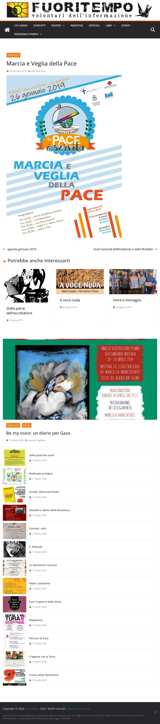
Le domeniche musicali (43, 565)
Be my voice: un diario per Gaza (38, 433)
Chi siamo (21, 25)
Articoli (94, 25)
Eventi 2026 (13, 425)
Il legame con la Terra (42, 656)
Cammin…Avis (37, 528)
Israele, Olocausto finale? (44, 491)
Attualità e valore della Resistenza (49, 510)
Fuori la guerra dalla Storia (45, 601)
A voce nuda (70, 300)
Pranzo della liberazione (43, 675)
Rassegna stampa (26, 34)
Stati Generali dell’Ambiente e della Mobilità (125, 249)
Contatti (39, 25)
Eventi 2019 (13, 55)
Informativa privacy (78, 708)
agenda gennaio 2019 (19, 249)
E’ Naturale (35, 546)
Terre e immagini (127, 300)
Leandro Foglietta (36, 440)
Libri (109, 25)
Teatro (56, 25)
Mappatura (36, 620)
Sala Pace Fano (38, 71)
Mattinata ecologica (41, 473)
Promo (26, 425)
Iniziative (77, 25)
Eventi (125, 25)
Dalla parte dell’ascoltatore (19, 310)
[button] (63, 25)
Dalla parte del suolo (41, 455)
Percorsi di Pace (39, 638)
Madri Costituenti (39, 583)
